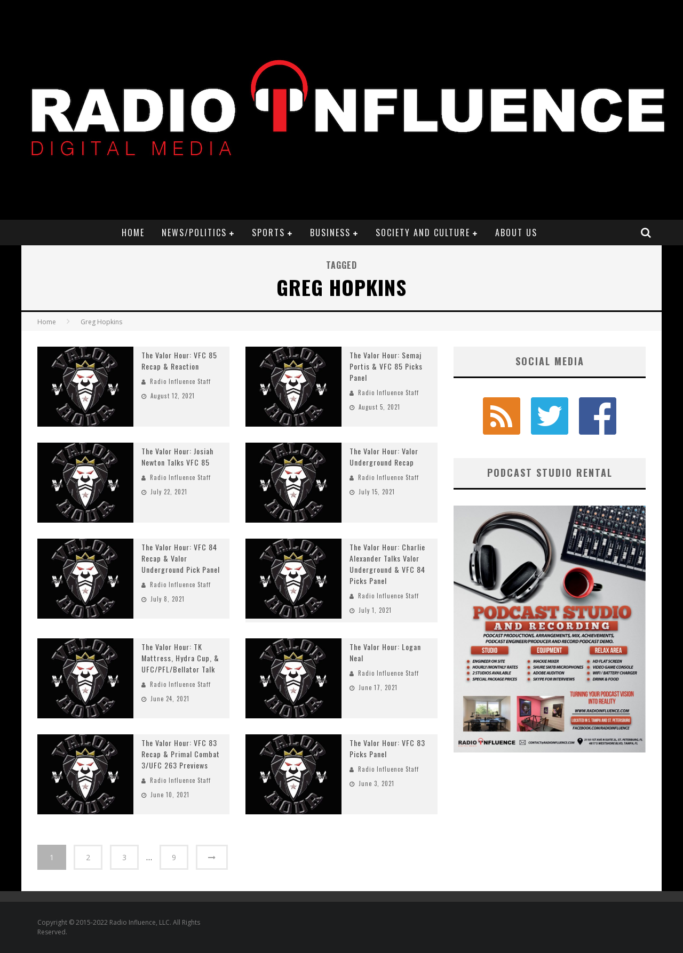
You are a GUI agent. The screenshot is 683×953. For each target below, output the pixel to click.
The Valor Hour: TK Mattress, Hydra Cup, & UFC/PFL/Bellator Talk (180, 658)
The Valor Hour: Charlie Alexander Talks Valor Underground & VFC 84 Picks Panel (387, 563)
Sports (268, 232)
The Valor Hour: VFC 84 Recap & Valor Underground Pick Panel (180, 558)
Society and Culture (423, 232)
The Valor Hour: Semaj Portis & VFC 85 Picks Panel (386, 366)
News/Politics (194, 232)
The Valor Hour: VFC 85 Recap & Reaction (179, 360)
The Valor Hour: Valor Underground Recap (384, 456)
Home (133, 232)
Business (330, 232)
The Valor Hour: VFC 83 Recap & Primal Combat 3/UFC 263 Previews (180, 754)
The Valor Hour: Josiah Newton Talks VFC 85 (177, 456)
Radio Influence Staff (180, 381)
